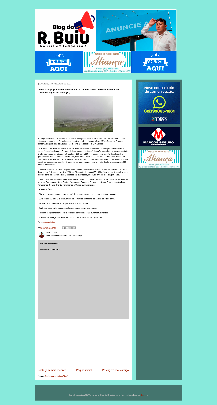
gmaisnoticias (49, 222)
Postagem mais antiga (115, 370)
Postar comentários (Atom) (56, 376)
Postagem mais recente (52, 370)
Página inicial (84, 370)
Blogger (144, 395)
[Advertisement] (83, 343)
